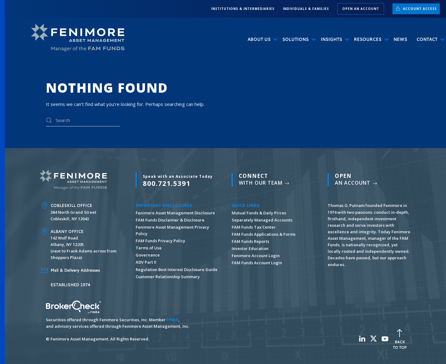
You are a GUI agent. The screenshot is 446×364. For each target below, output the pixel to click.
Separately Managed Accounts (262, 220)
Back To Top (400, 338)
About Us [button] (260, 39)
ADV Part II (146, 262)
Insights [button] (333, 39)
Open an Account (360, 9)
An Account (356, 179)
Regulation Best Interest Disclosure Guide (176, 269)
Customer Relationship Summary (168, 276)
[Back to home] (80, 38)
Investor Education (250, 248)
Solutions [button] (296, 39)
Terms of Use (149, 248)
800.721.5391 (178, 180)
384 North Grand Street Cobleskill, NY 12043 (73, 212)
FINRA (172, 319)
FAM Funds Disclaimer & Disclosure (170, 220)
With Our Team (264, 179)
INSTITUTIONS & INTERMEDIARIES (242, 9)
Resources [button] (369, 39)
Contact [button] (428, 39)
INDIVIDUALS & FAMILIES (306, 9)
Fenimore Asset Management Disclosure (175, 213)
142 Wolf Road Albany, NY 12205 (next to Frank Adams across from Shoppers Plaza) (83, 245)
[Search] (83, 120)
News (400, 39)
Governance (148, 255)
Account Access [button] (416, 8)
